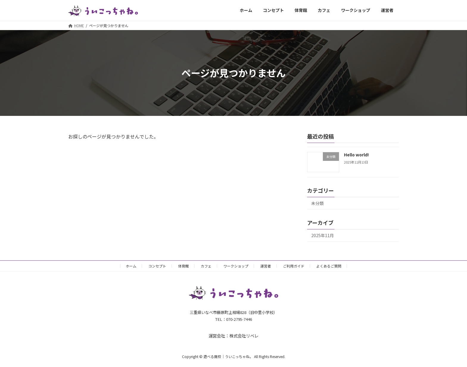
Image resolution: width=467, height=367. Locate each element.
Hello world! (356, 155)
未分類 (317, 203)
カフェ (206, 265)
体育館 (183, 265)
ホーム (131, 265)
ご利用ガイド (293, 265)
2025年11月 (322, 235)
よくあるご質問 (328, 265)
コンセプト (157, 265)
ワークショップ (235, 265)
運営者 (265, 265)
